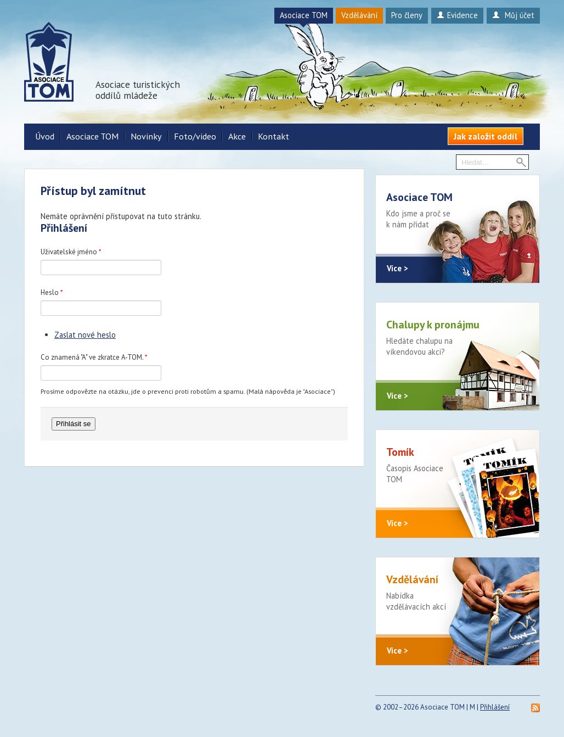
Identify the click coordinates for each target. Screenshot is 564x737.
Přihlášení (495, 707)
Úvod (44, 136)
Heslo (52, 292)
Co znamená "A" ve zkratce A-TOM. (94, 357)
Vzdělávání (359, 15)
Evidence (457, 15)
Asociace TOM (304, 15)
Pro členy (406, 15)
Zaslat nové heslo (85, 335)
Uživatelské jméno (71, 251)
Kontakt (273, 136)
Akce (237, 136)
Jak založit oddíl (485, 136)
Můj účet (513, 15)
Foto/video (195, 136)
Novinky (146, 136)
